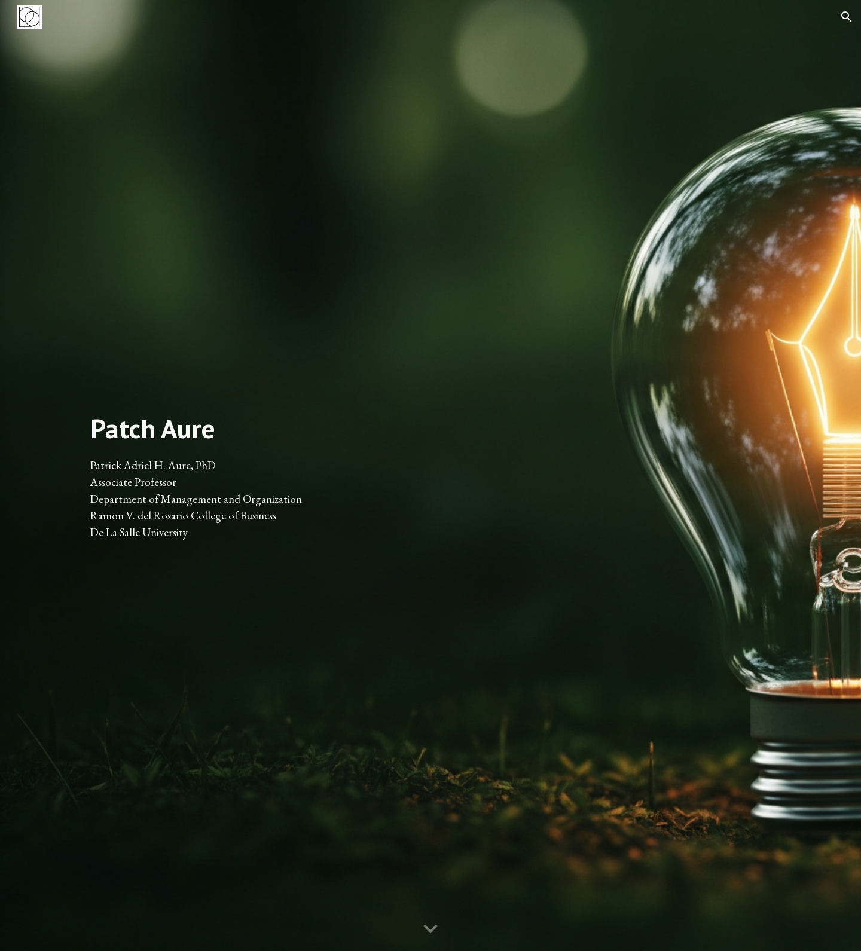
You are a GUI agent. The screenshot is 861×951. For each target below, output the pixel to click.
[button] (846, 16)
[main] (254, 475)
